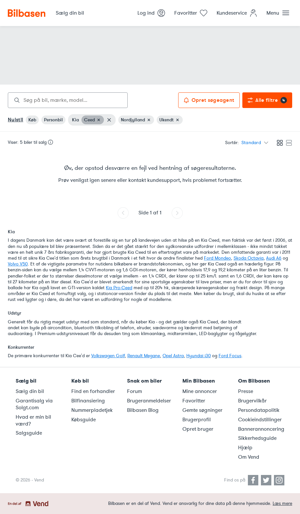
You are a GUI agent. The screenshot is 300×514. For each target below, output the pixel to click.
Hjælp (245, 447)
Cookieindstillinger (260, 419)
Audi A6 (273, 258)
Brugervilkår (252, 400)
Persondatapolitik (258, 410)
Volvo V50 (18, 264)
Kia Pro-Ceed (119, 288)
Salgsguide (29, 433)
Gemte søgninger (202, 410)
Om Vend (248, 457)
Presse (245, 391)
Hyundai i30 (198, 356)
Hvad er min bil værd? (33, 420)
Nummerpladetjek (92, 410)
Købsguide (83, 419)
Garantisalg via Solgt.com (34, 404)
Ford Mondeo (217, 258)
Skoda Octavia (249, 258)
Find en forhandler (93, 391)
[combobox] (68, 100)
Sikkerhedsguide (257, 438)
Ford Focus (230, 356)
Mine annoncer (199, 391)
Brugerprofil (196, 419)
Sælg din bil (30, 391)
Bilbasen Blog (143, 410)
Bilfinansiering (88, 400)
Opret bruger (197, 429)
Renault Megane (143, 356)
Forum (134, 391)
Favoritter (193, 400)
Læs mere (282, 503)
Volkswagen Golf (108, 356)
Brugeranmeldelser (149, 400)
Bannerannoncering (261, 429)
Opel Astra (173, 356)
